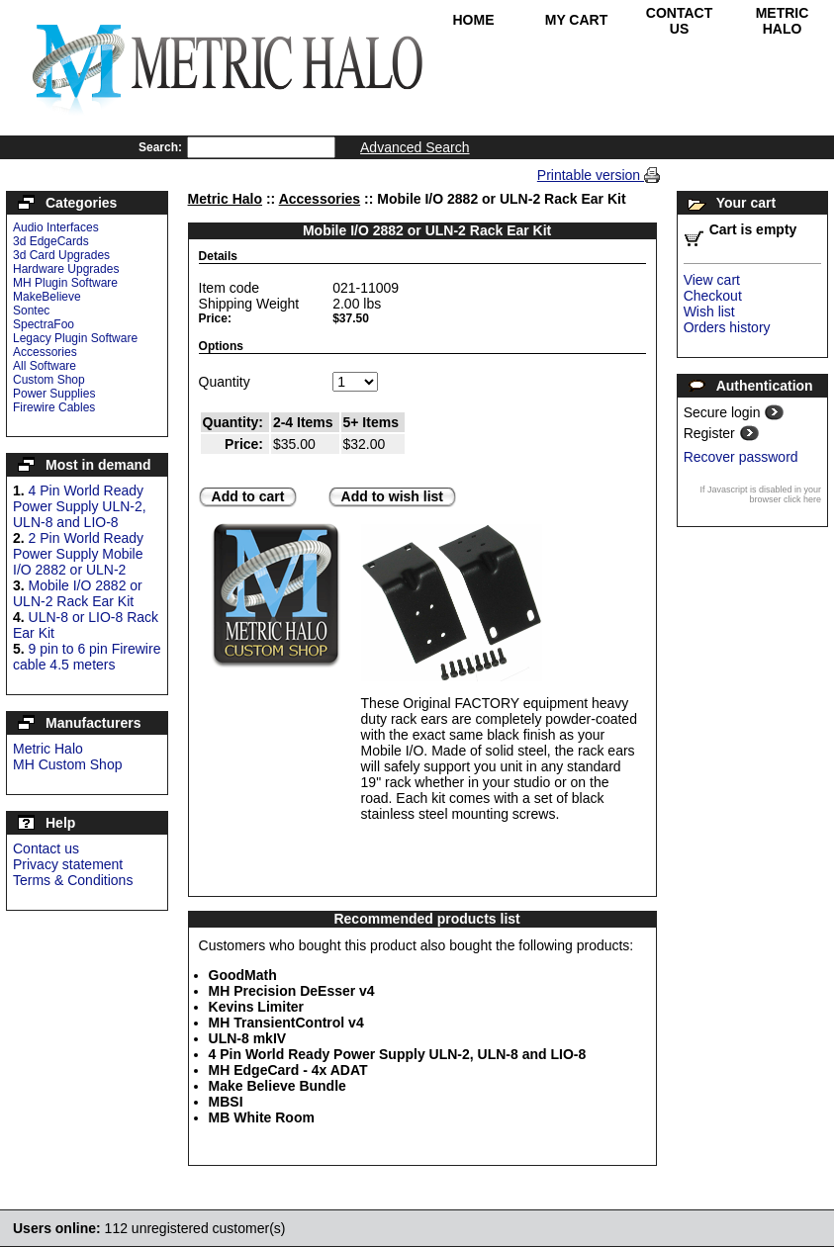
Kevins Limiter (256, 1007)
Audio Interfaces (56, 227)
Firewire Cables (54, 407)
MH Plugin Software (65, 283)
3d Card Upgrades (61, 255)
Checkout (713, 296)
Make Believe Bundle (277, 1086)
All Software (44, 366)
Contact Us (679, 21)
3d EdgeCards (51, 241)
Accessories (45, 352)
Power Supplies (54, 394)
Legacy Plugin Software (75, 338)
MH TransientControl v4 (286, 1022)
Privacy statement (68, 864)
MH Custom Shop (67, 764)
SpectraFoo (43, 324)
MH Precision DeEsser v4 (292, 991)
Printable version (590, 175)
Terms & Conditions (73, 880)
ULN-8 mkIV (248, 1038)
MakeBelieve (47, 297)
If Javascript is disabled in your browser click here (760, 494)
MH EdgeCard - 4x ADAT (288, 1070)
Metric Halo (782, 21)
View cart (712, 280)
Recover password (741, 457)
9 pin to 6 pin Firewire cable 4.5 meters (86, 656)
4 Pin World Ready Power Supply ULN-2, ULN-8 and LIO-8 (79, 506)
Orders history (727, 327)
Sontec (31, 310)
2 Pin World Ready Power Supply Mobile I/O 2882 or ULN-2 (78, 554)
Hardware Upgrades (66, 269)
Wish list (709, 311)
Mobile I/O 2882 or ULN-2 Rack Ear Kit (77, 593)
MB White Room (262, 1117)
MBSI (226, 1102)
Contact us (46, 848)
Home (474, 20)
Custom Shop (49, 380)
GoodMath (243, 975)
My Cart (576, 20)
